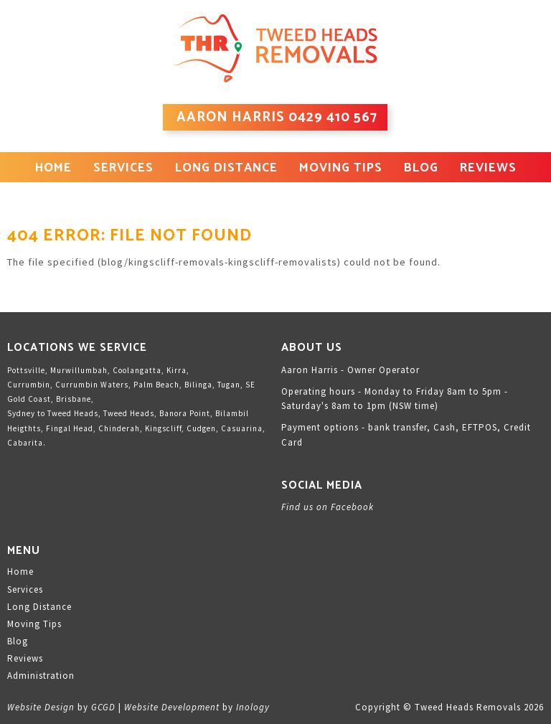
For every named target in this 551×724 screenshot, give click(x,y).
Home (53, 168)
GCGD (103, 707)
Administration (41, 675)
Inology (253, 707)
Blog (421, 168)
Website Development (172, 707)
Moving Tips (340, 168)
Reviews (488, 168)
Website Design (41, 707)
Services (123, 168)
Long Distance (226, 168)
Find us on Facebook (327, 507)
